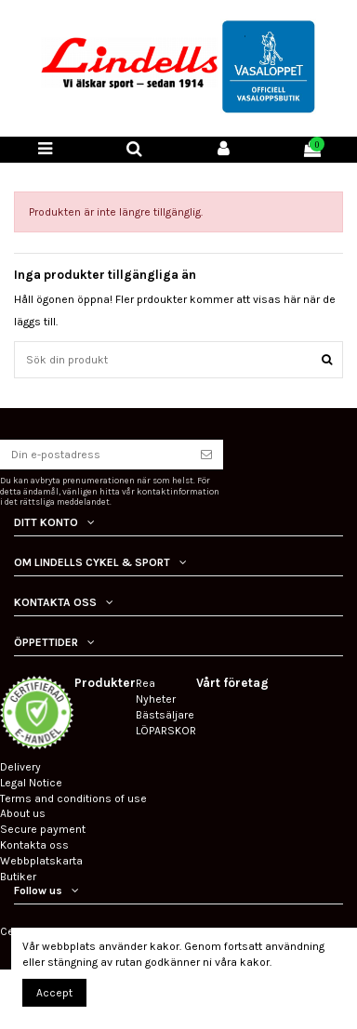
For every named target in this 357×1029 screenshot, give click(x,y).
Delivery (20, 766)
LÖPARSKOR (166, 730)
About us (23, 813)
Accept (54, 992)
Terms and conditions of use (73, 798)
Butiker (18, 876)
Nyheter (156, 699)
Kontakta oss (34, 844)
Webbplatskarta (41, 860)
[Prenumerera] (206, 454)
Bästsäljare (165, 714)
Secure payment (43, 829)
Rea (145, 683)
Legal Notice (31, 782)
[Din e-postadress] (95, 454)
